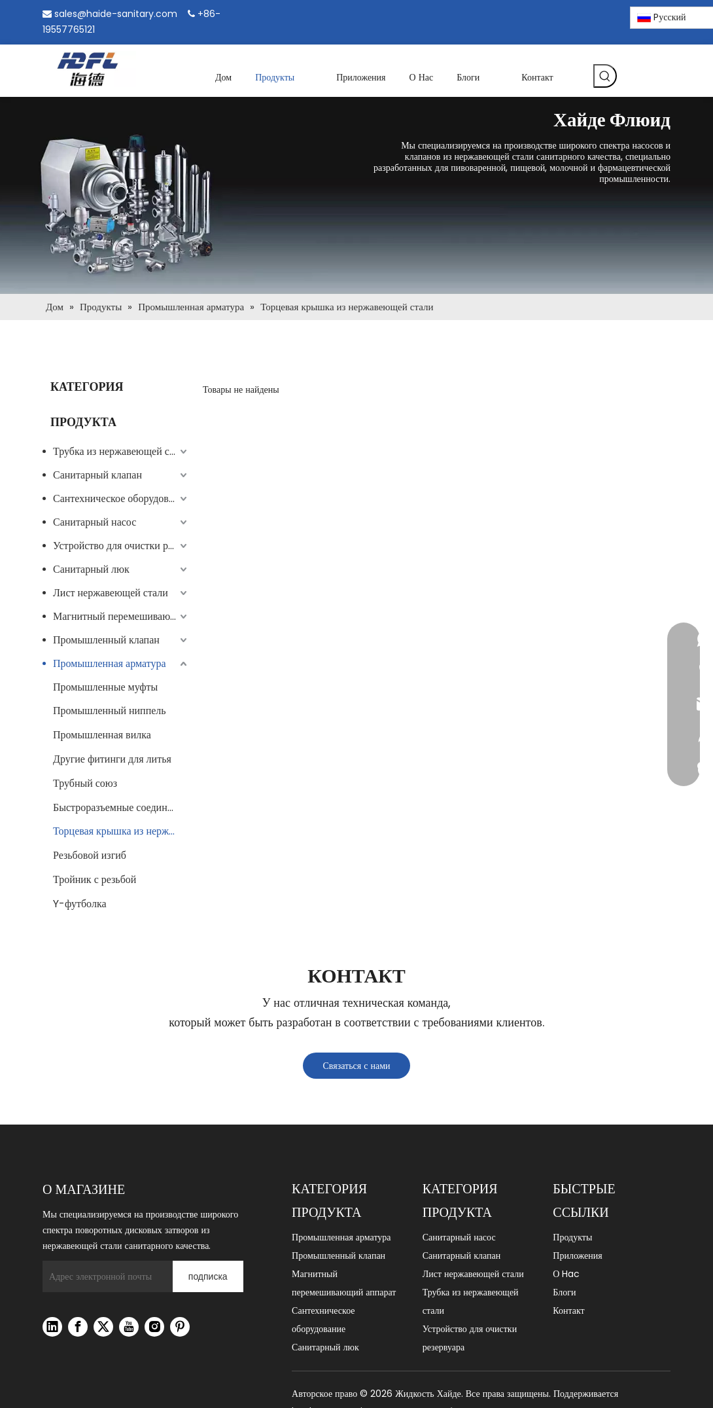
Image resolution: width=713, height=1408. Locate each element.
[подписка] (208, 1276)
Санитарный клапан (97, 474)
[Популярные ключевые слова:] (605, 76)
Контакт (568, 1310)
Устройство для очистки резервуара (121, 545)
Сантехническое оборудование (121, 498)
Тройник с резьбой (94, 879)
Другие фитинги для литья (112, 759)
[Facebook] (538, 15)
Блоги (564, 1292)
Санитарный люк (91, 569)
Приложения (577, 1255)
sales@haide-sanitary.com (115, 13)
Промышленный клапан (106, 639)
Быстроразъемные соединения (120, 807)
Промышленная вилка (102, 734)
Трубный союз (85, 783)
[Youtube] (129, 1327)
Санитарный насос (94, 522)
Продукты (572, 1237)
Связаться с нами (356, 1065)
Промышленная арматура (109, 663)
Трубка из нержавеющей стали (121, 451)
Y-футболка (80, 903)
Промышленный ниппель (109, 710)
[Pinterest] (605, 15)
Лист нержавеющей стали (110, 592)
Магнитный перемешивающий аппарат (121, 616)
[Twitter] (103, 1327)
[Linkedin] (560, 15)
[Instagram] (582, 15)
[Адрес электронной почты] (104, 1276)
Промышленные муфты (105, 687)
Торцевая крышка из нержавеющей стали (121, 831)
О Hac (566, 1273)
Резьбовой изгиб (89, 855)
